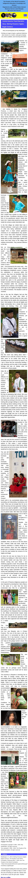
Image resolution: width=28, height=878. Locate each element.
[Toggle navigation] (25, 15)
